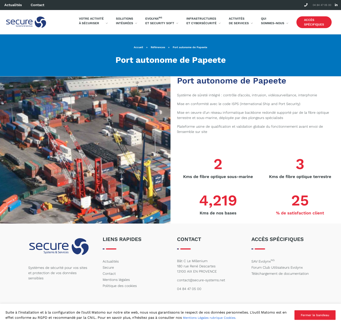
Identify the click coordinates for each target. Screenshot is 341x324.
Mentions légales (116, 280)
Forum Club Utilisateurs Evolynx (277, 267)
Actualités (13, 5)
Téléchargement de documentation (280, 273)
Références (158, 47)
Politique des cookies (120, 286)
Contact (37, 5)
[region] (170, 314)
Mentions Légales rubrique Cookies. (209, 317)
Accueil (138, 47)
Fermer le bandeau (315, 315)
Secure (108, 267)
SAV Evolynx (262, 261)
